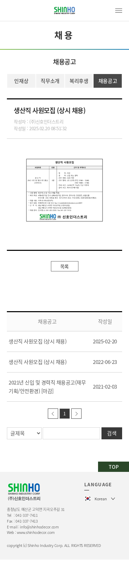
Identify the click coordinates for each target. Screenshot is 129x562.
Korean (101, 499)
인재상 (21, 81)
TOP (114, 466)
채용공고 (107, 81)
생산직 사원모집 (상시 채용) (37, 341)
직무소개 (50, 81)
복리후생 (78, 81)
